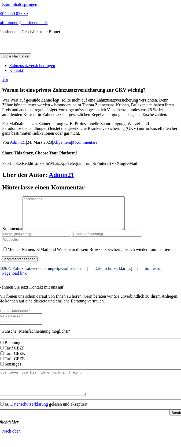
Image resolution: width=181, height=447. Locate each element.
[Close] (4, 286)
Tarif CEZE (15, 365)
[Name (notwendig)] (36, 240)
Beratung (12, 349)
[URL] (36, 246)
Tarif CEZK (15, 359)
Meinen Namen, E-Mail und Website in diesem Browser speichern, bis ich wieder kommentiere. (90, 256)
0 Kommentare (85, 142)
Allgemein (62, 142)
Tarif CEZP (14, 354)
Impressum (154, 275)
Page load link (14, 279)
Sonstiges (13, 370)
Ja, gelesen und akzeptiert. (46, 415)
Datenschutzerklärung (113, 275)
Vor (5, 79)
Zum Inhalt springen (19, 4)
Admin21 (18, 142)
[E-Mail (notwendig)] (106, 240)
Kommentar (12, 235)
